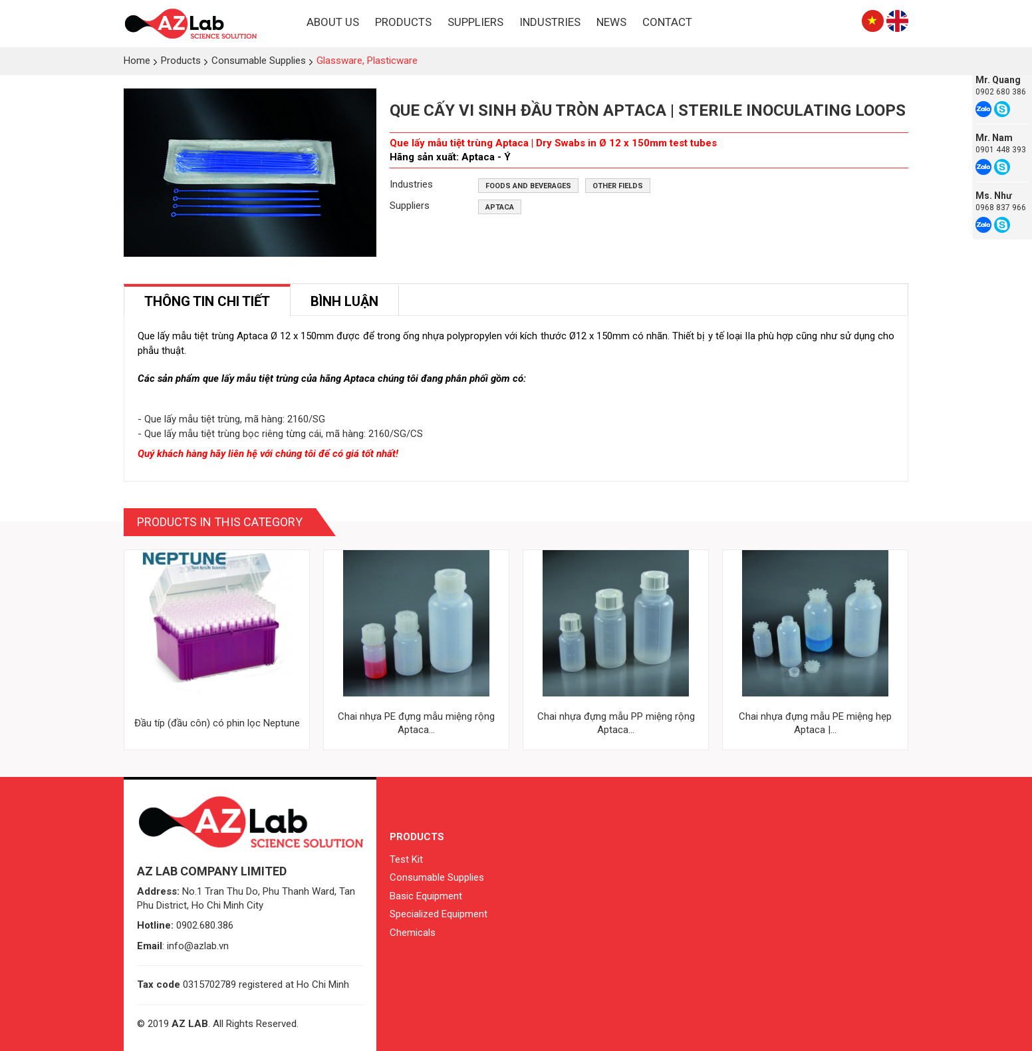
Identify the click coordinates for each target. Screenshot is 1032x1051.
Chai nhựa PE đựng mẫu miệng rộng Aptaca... (416, 723)
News (611, 22)
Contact (667, 22)
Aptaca (499, 207)
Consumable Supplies (437, 877)
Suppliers (475, 22)
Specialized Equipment (438, 914)
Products (403, 22)
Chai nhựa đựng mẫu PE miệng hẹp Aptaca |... (815, 723)
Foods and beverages (528, 186)
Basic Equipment (426, 896)
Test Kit (406, 859)
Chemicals (413, 933)
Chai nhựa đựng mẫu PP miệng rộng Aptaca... (616, 723)
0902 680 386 (1000, 91)
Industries (549, 22)
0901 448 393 (1000, 149)
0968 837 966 (1000, 207)
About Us (333, 22)
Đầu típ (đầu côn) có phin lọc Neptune (217, 723)
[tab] (207, 300)
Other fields (617, 186)
